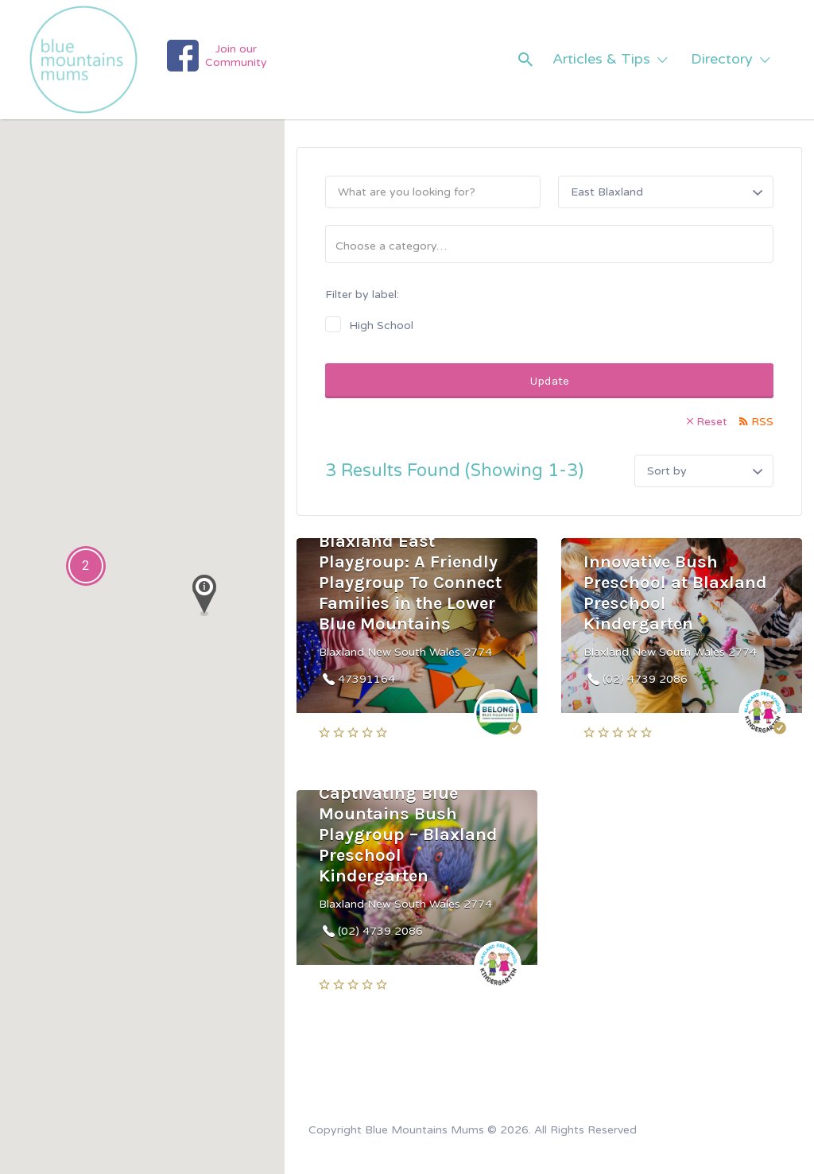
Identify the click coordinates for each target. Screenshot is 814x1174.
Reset (711, 421)
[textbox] (555, 246)
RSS (762, 421)
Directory (722, 59)
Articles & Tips (601, 59)
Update (549, 381)
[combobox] (549, 244)
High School (381, 325)
